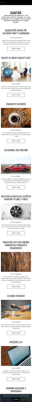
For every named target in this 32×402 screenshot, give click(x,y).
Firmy (18, 84)
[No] (30, 398)
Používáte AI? (16, 342)
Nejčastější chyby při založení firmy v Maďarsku (16, 32)
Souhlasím (16, 399)
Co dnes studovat (16, 296)
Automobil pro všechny (16, 150)
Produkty (18, 130)
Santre (16, 12)
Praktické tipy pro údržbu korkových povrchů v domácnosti (16, 245)
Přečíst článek (16, 48)
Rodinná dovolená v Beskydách (16, 389)
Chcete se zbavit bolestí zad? (16, 58)
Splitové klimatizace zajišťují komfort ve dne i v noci (16, 198)
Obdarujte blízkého (16, 104)
